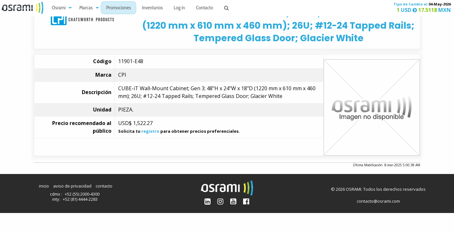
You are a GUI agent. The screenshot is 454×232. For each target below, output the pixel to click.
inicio (44, 186)
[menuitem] (60, 8)
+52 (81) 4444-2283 (80, 199)
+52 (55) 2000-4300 (82, 194)
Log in (179, 8)
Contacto (204, 8)
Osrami (59, 8)
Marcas (86, 8)
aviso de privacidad (72, 186)
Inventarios (152, 8)
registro (150, 131)
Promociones (118, 8)
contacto (104, 186)
